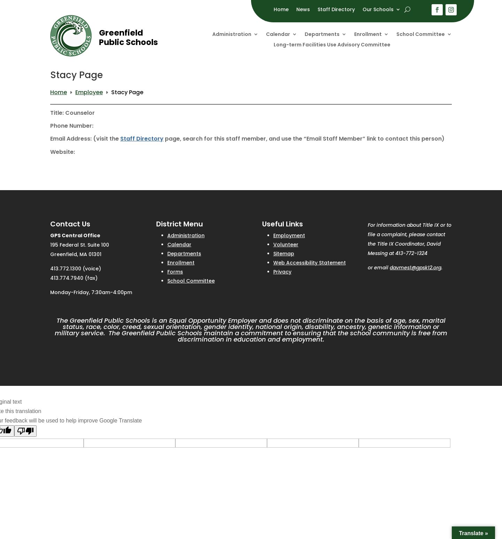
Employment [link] (289, 235)
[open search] (407, 9)
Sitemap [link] (283, 253)
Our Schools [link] (378, 10)
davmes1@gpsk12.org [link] (415, 267)
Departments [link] (322, 35)
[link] (71, 55)
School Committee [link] (420, 35)
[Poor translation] (25, 431)
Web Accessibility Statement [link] (309, 262)
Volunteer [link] (285, 244)
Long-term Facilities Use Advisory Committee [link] (332, 45)
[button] (437, 9)
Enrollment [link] (368, 35)
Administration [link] (231, 35)
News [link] (303, 10)
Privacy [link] (282, 271)
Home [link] (281, 10)
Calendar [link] (278, 35)
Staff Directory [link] (336, 10)
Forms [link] (175, 271)
